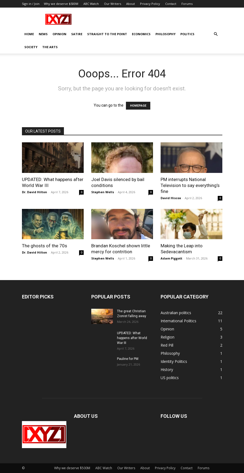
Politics (187, 34)
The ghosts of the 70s (44, 245)
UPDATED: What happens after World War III (132, 338)
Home (29, 34)
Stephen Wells (102, 192)
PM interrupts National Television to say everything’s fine (190, 185)
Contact (170, 4)
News (43, 34)
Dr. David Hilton (34, 192)
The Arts (50, 47)
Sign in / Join (31, 4)
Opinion (59, 34)
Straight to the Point (107, 34)
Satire (76, 34)
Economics (141, 34)
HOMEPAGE (138, 105)
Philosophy (165, 34)
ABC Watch (91, 4)
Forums (187, 4)
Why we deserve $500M (61, 4)
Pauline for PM (127, 359)
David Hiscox (171, 198)
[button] (215, 34)
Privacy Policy (150, 4)
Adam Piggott (171, 258)
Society (30, 47)
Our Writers (112, 4)
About (130, 4)
